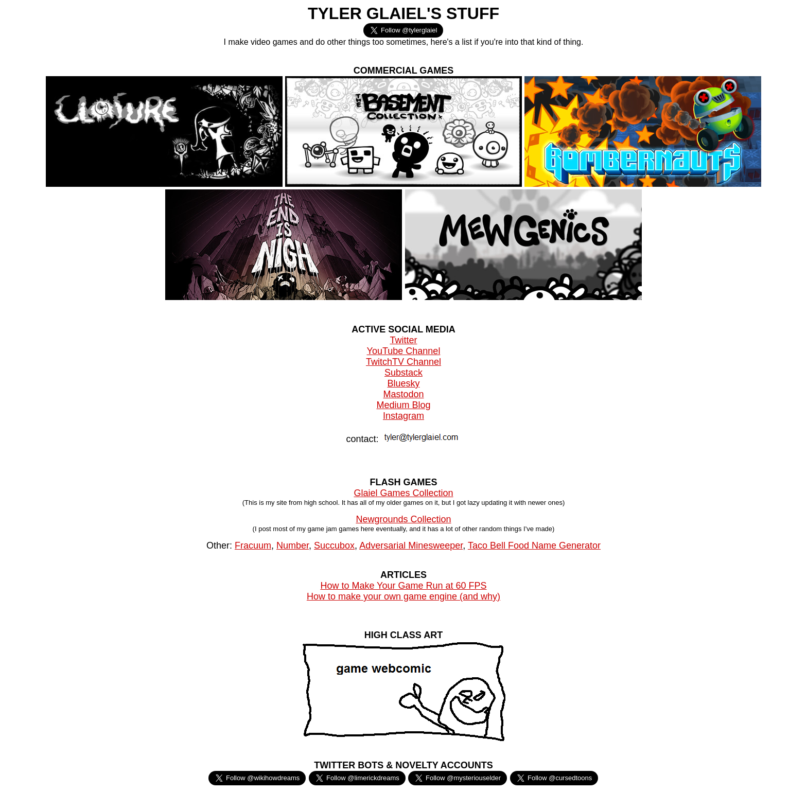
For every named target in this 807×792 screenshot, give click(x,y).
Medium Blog (403, 405)
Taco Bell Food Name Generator (534, 545)
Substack (403, 372)
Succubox (334, 545)
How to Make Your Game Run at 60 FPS (403, 585)
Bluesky (403, 383)
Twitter (403, 340)
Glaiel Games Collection (403, 493)
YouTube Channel (404, 351)
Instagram (403, 416)
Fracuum (253, 545)
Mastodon (403, 394)
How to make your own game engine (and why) (403, 596)
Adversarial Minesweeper (411, 545)
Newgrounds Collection (403, 519)
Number (292, 545)
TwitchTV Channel (403, 362)
